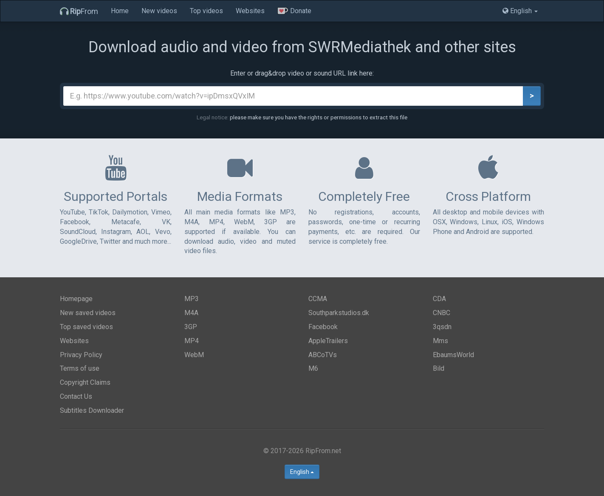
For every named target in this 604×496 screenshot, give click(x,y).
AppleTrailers (328, 341)
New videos (159, 11)
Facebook (323, 327)
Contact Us (76, 396)
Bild (438, 368)
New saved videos (88, 313)
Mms (440, 341)
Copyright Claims (85, 382)
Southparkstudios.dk (338, 313)
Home (120, 11)
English (302, 471)
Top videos (206, 11)
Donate (294, 11)
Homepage (76, 299)
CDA (439, 299)
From (79, 11)
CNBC (441, 313)
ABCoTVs (322, 355)
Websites (250, 11)
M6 (313, 368)
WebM (194, 355)
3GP (190, 327)
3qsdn (442, 327)
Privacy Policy (81, 355)
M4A (191, 313)
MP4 (191, 341)
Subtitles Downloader (92, 410)
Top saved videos (86, 327)
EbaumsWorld (453, 355)
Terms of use (79, 368)
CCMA (317, 299)
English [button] (520, 11)
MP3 (191, 299)
